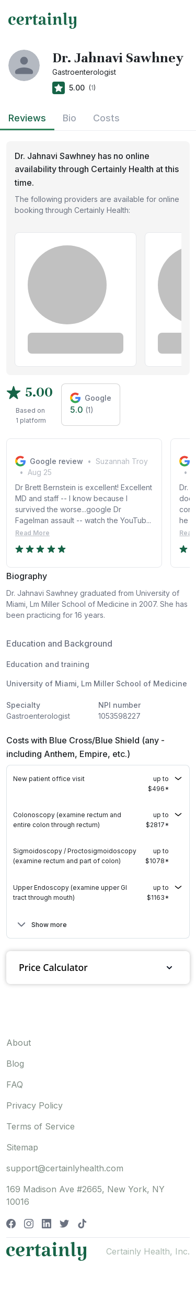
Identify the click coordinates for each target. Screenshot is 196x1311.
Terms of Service (40, 1126)
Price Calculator (98, 967)
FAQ (14, 1084)
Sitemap (22, 1147)
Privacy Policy (34, 1105)
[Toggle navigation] (178, 20)
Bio (69, 117)
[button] (98, 783)
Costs (106, 117)
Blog (15, 1063)
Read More (32, 533)
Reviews (27, 117)
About (18, 1042)
